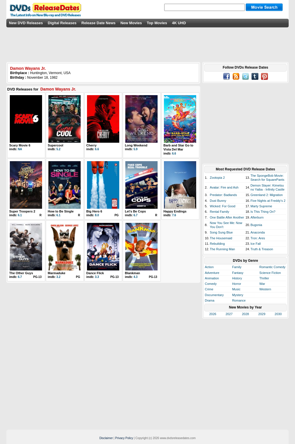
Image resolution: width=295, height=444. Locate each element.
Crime (209, 289)
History (237, 278)
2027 (229, 314)
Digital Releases (62, 23)
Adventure (212, 272)
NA (20, 149)
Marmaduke (56, 273)
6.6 (97, 149)
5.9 (135, 149)
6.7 (135, 215)
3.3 (97, 277)
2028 (245, 314)
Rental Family (219, 211)
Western (265, 289)
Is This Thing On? (263, 211)
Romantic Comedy (272, 267)
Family (236, 267)
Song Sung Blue (221, 232)
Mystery (237, 295)
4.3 (135, 277)
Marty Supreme (261, 206)
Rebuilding (217, 243)
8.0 (97, 215)
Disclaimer (106, 438)
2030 (278, 314)
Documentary (214, 295)
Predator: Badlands (223, 195)
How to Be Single (61, 211)
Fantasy (237, 272)
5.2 (58, 149)
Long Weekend (136, 145)
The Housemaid (221, 238)
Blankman (132, 273)
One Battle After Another (227, 217)
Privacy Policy (124, 438)
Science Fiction (270, 272)
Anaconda (258, 232)
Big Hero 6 (94, 211)
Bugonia (256, 225)
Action (209, 267)
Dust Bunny (218, 200)
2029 (261, 314)
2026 (212, 314)
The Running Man (222, 249)
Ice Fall (256, 243)
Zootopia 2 (217, 177)
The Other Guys (21, 273)
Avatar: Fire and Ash (224, 187)
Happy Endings (174, 211)
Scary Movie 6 (19, 145)
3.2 (58, 277)
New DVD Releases (26, 23)
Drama (209, 300)
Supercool (55, 145)
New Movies (131, 23)
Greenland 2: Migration (267, 195)
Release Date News (99, 23)
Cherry (91, 145)
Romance (239, 300)
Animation (212, 278)
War (262, 283)
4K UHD (179, 23)
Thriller (264, 278)
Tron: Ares (258, 238)
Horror (236, 283)
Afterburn (257, 217)
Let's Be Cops (135, 211)
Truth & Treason (262, 249)
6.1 (20, 215)
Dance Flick (95, 273)
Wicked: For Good (222, 206)
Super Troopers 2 (22, 211)
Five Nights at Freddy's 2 (268, 200)
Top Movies (157, 23)
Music (236, 289)
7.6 (174, 215)
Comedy (211, 283)
